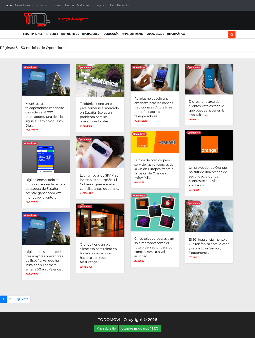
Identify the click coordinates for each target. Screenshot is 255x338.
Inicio (9, 5)
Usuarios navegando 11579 (139, 328)
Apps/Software (132, 33)
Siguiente (21, 299)
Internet (52, 33)
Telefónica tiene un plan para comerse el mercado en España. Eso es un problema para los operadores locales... (99, 112)
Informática (176, 33)
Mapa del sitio (106, 328)
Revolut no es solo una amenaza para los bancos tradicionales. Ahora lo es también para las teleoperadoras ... (153, 107)
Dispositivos (70, 33)
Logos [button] (100, 5)
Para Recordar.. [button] (121, 5)
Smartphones (33, 33)
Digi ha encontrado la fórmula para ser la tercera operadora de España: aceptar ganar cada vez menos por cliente (45, 188)
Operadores (91, 33)
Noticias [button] (43, 5)
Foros (58, 5)
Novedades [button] (23, 5)
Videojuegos (155, 33)
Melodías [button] (83, 5)
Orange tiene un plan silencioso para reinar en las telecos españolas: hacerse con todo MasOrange (98, 253)
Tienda (69, 5)
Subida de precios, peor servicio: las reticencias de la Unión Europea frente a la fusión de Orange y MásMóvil (154, 169)
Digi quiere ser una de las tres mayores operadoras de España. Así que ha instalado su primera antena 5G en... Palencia (44, 260)
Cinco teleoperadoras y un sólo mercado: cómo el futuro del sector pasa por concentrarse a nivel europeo (154, 247)
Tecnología (110, 33)
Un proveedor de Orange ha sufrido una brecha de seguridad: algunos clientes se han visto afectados (208, 176)
